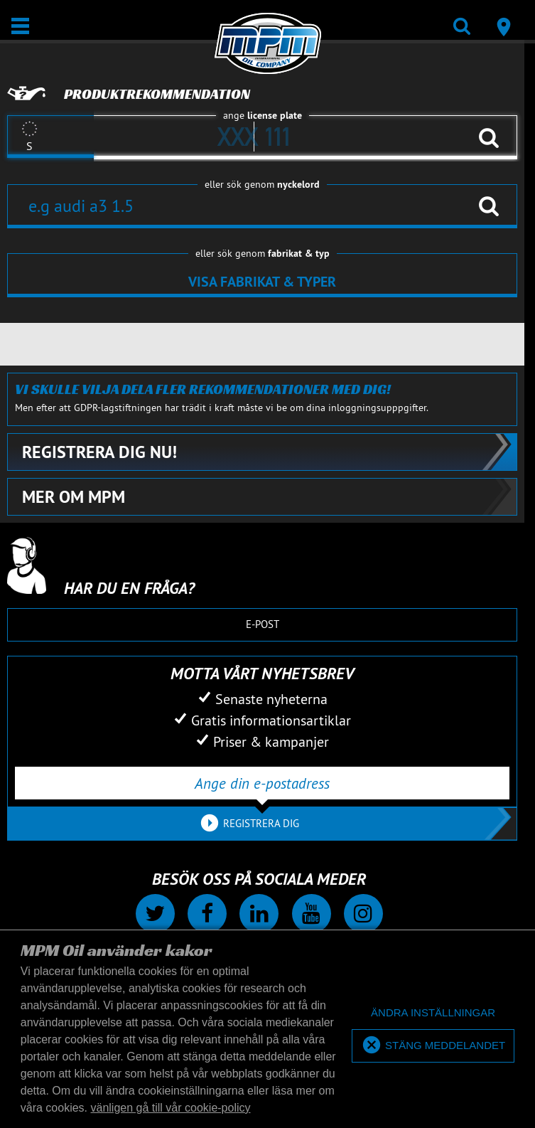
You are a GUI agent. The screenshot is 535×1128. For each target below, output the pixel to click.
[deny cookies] (433, 1013)
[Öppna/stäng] (20, 26)
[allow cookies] (433, 1046)
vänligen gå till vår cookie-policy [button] (171, 1108)
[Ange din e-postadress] (262, 783)
